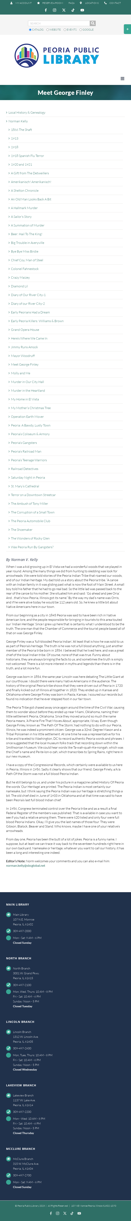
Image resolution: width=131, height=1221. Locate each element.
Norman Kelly (18, 121)
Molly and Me (20, 373)
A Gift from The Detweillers (30, 173)
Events (70, 29)
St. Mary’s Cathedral (25, 486)
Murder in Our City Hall (27, 382)
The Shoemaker (21, 530)
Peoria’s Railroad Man (26, 451)
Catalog (36, 29)
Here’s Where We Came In (29, 338)
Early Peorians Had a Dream (30, 312)
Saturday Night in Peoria (28, 477)
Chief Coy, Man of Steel (27, 260)
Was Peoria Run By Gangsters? (32, 547)
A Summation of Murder (27, 225)
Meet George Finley (25, 364)
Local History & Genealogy (27, 112)
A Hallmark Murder (24, 208)
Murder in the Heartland (28, 390)
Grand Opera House (25, 330)
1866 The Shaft (21, 130)
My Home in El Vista (25, 399)
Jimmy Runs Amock (24, 347)
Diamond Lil (19, 286)
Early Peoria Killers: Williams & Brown (37, 321)
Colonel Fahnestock (25, 269)
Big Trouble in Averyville (27, 243)
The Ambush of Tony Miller (29, 504)
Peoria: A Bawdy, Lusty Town (30, 425)
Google (86, 29)
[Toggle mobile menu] (123, 78)
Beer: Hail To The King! (26, 234)
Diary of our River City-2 (28, 304)
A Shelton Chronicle (25, 190)
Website (53, 29)
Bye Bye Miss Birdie (24, 251)
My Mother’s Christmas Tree (31, 408)
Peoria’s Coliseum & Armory (30, 434)
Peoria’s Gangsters (24, 443)
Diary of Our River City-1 (28, 295)
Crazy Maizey (20, 277)
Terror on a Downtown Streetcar (33, 495)
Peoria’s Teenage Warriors (29, 460)
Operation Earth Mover (27, 417)
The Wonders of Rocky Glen (30, 538)
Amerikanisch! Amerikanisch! (31, 182)
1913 (14, 138)
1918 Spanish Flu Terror (27, 156)
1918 (14, 147)
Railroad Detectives (24, 469)
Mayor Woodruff (23, 356)
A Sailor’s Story (21, 217)
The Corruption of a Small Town (33, 512)
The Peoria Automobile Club (30, 521)
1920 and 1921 (21, 164)
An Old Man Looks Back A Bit (31, 199)
